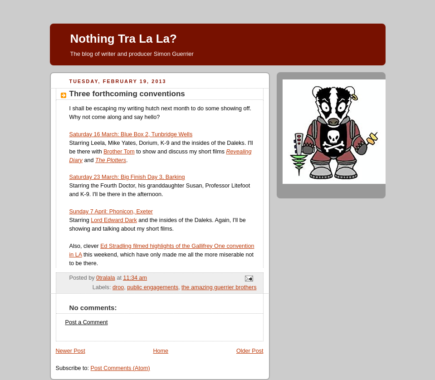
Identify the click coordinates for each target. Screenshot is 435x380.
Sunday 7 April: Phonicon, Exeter (111, 211)
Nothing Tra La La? (123, 38)
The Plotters (110, 160)
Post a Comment (86, 322)
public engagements (152, 287)
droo (118, 287)
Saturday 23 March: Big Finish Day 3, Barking (127, 177)
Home (160, 351)
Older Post (250, 351)
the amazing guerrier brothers (218, 287)
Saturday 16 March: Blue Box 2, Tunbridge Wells (131, 134)
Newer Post (70, 351)
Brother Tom (118, 151)
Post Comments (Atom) (120, 368)
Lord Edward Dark (114, 220)
